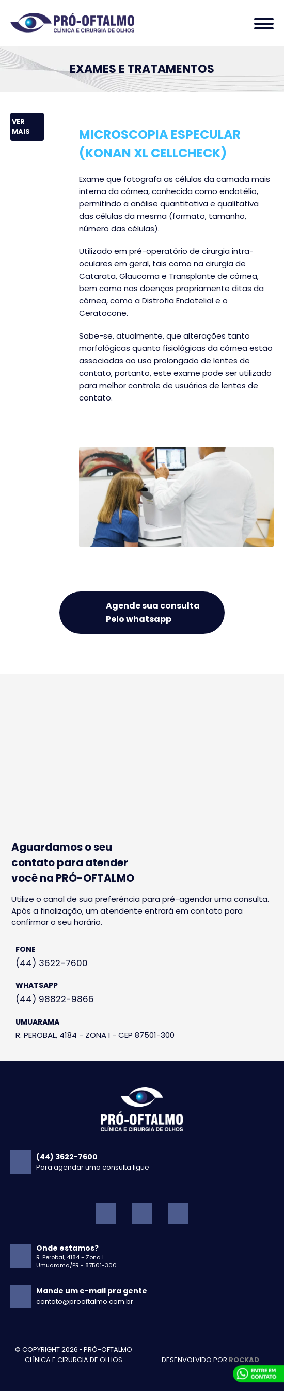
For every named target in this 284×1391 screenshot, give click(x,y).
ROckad (244, 1360)
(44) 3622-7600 (51, 963)
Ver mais (21, 127)
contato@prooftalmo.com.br (84, 1301)
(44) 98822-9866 (54, 999)
